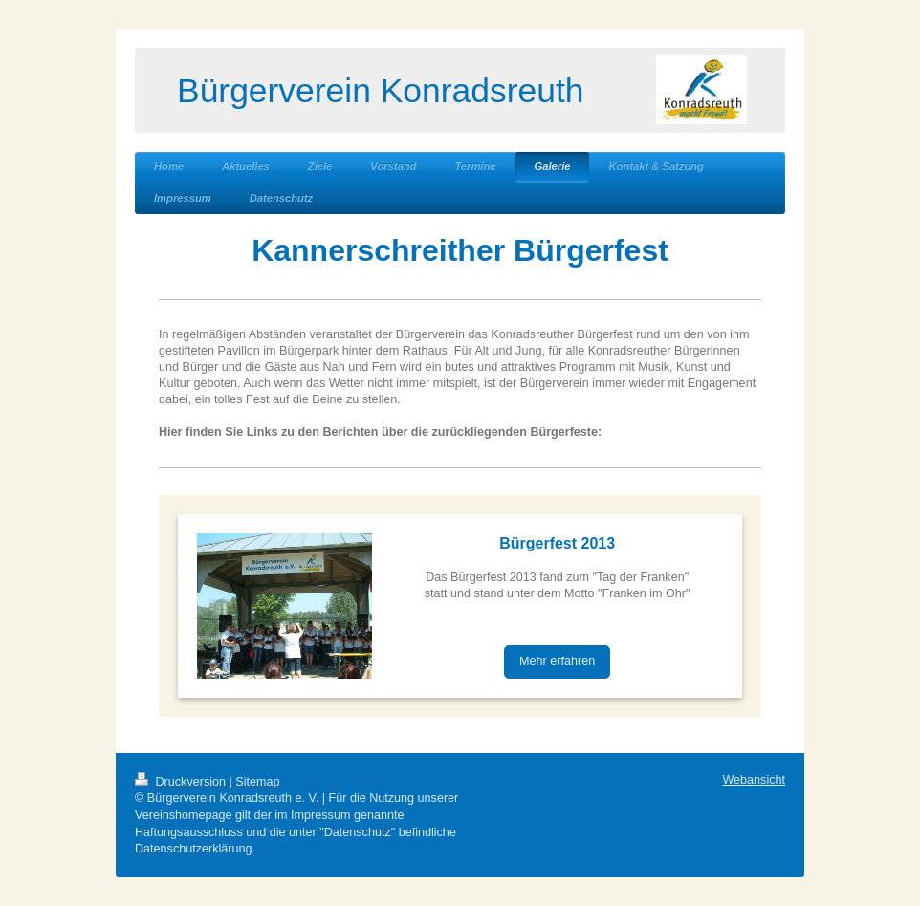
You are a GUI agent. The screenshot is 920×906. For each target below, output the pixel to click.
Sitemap (257, 781)
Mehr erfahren (557, 661)
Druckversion (182, 781)
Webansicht (753, 780)
